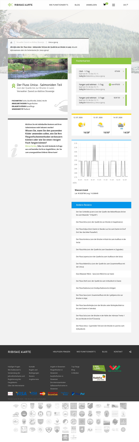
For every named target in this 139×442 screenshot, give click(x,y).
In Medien (75, 373)
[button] (113, 4)
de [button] (125, 5)
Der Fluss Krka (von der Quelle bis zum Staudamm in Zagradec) (99, 249)
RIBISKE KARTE (23, 5)
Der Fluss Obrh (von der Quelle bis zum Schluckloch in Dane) (98, 281)
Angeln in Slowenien (57, 367)
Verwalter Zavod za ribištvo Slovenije (30, 42)
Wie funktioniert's (58, 5)
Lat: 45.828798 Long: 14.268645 (86, 193)
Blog (77, 5)
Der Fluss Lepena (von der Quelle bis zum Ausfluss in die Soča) (99, 256)
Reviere (32, 376)
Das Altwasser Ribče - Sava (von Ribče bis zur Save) (95, 274)
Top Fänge (75, 367)
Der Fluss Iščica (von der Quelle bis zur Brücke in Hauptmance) (99, 222)
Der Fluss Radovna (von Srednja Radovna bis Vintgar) (96, 288)
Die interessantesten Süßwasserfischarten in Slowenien (58, 385)
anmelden (91, 5)
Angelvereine (34, 379)
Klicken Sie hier (31, 146)
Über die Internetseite (16, 385)
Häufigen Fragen (61, 351)
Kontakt (118, 351)
